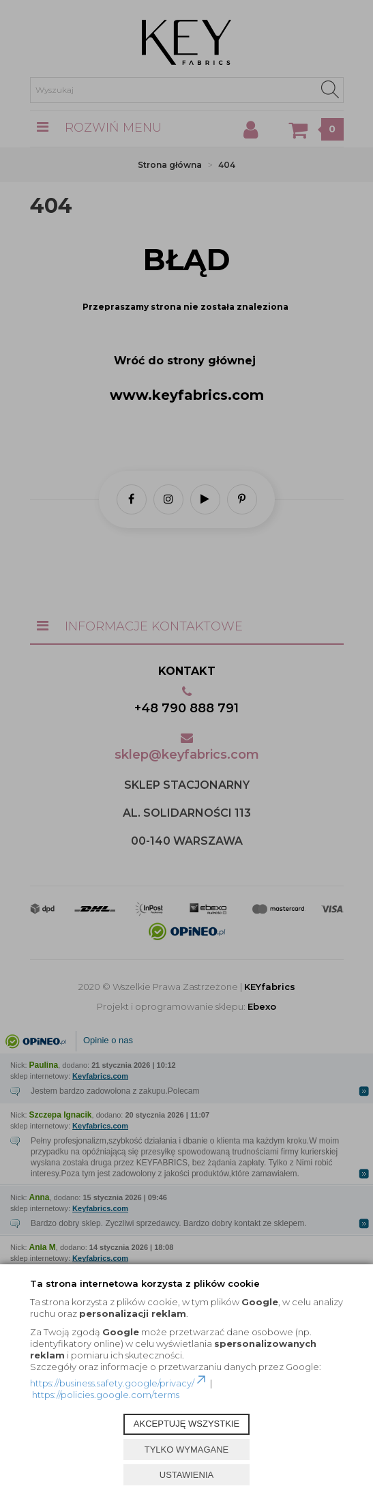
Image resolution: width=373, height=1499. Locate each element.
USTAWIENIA (186, 1475)
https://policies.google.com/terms (105, 1394)
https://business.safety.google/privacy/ (119, 1383)
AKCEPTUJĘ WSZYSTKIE (186, 1423)
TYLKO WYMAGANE (187, 1449)
